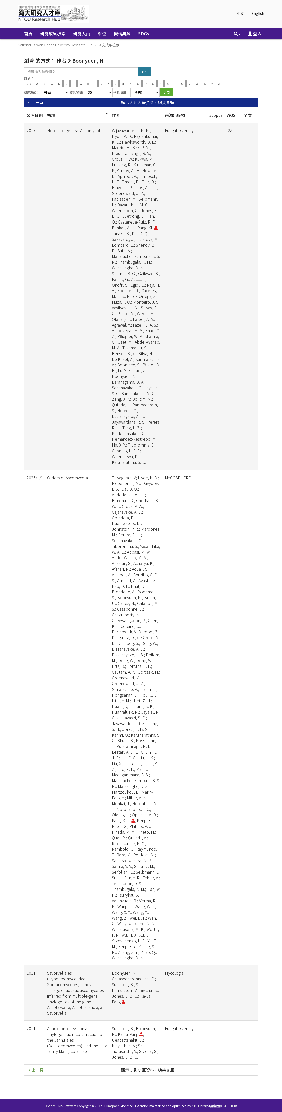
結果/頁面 (76, 92)
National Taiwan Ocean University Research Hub (55, 44)
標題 (51, 115)
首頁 (28, 33)
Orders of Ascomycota (67, 478)
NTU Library (200, 1106)
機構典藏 (122, 33)
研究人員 (81, 33)
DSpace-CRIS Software (60, 1106)
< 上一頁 (35, 102)
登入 (255, 33)
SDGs (143, 33)
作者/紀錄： (121, 92)
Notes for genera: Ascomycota (74, 130)
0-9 (28, 83)
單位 (102, 33)
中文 (240, 13)
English (257, 13)
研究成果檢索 (53, 33)
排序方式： (31, 92)
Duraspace (111, 1106)
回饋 (234, 1106)
